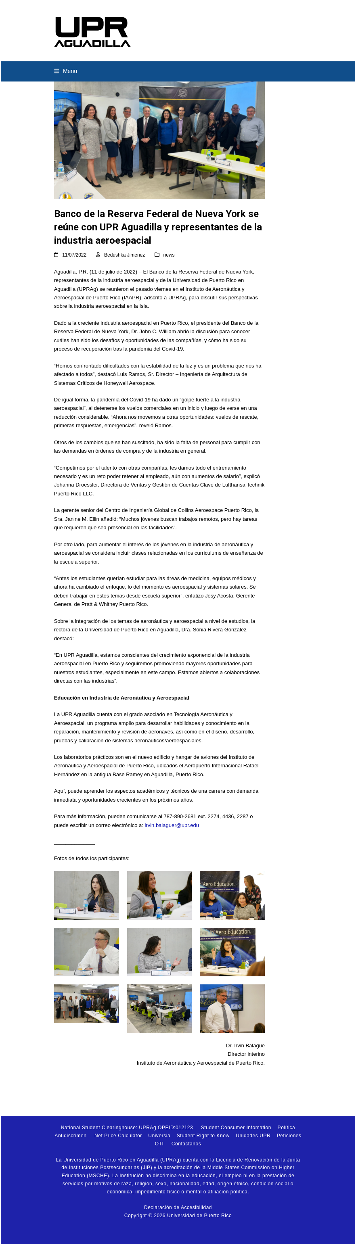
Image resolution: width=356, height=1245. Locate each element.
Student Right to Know (203, 1135)
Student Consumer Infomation (236, 1127)
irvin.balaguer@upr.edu (171, 825)
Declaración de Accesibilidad (178, 1207)
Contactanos (186, 1144)
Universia (159, 1135)
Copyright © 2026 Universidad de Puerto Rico (178, 1215)
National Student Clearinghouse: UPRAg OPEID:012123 (127, 1127)
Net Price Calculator (118, 1135)
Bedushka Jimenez (124, 255)
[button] (65, 71)
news (169, 255)
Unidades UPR (253, 1135)
